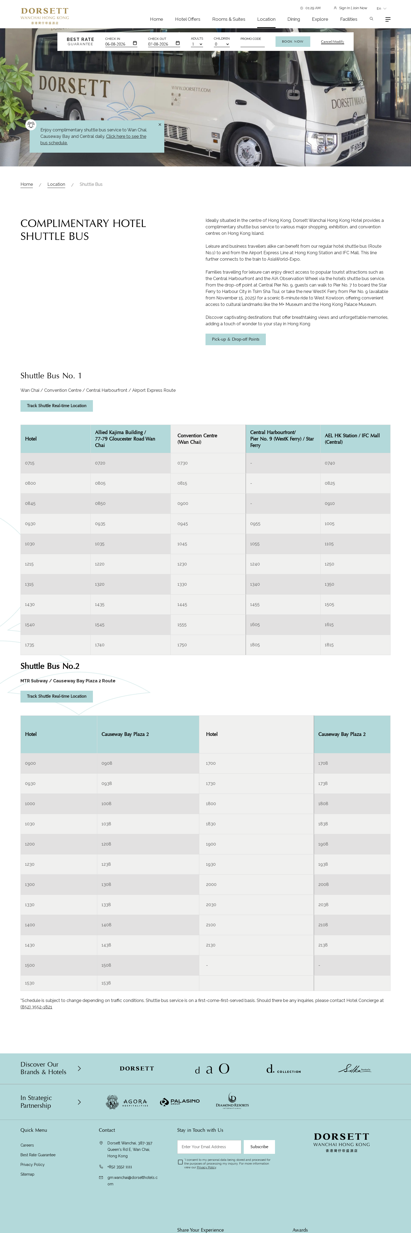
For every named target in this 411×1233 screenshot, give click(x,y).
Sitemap (27, 1174)
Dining (293, 19)
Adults (197, 38)
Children (222, 38)
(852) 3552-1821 (36, 1007)
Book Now (293, 41)
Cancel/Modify (332, 41)
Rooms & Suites (228, 19)
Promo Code (251, 39)
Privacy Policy (32, 1164)
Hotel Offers (187, 19)
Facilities (348, 19)
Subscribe (259, 1147)
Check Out (157, 39)
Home (156, 19)
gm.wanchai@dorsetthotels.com (132, 1180)
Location (266, 19)
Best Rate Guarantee (37, 1155)
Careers (27, 1145)
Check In (112, 39)
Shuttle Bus (91, 184)
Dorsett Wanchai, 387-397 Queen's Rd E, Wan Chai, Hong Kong (129, 1149)
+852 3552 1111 (119, 1167)
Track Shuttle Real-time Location (56, 405)
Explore (320, 19)
